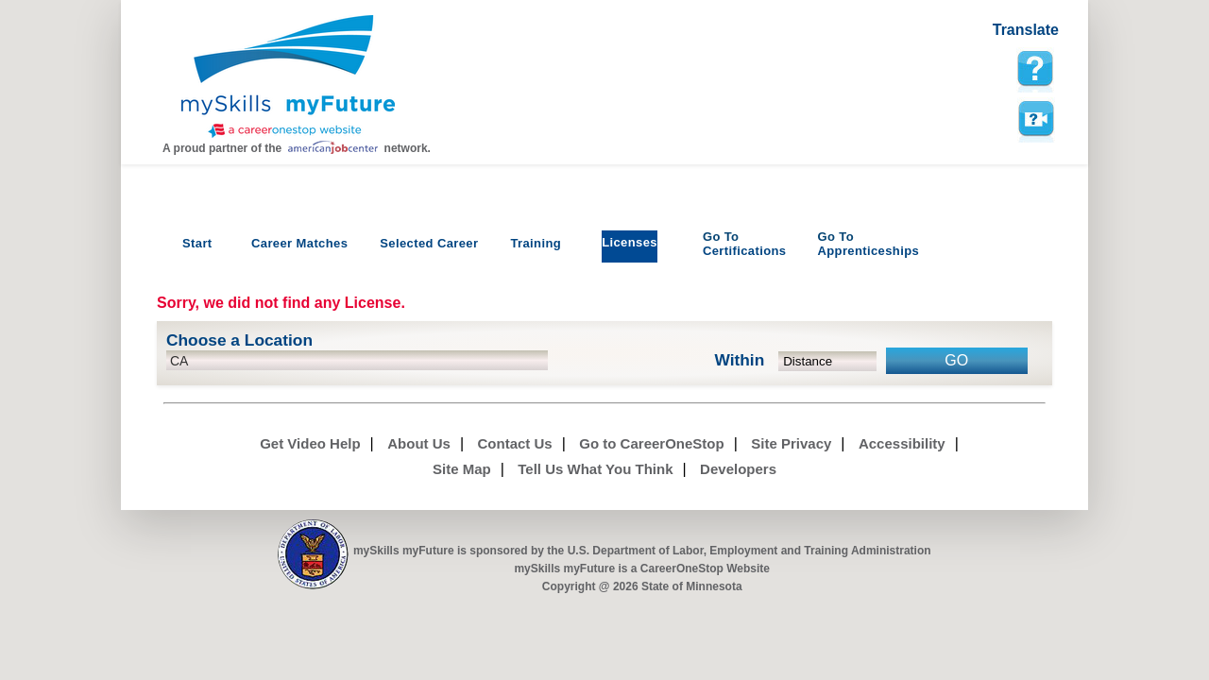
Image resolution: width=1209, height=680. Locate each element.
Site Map (462, 469)
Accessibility (902, 443)
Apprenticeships (868, 244)
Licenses (629, 242)
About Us (419, 443)
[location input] (357, 360)
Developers (738, 469)
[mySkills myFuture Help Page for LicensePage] (1035, 69)
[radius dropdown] (827, 361)
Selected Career (429, 243)
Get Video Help (310, 443)
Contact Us (515, 443)
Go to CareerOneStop (651, 443)
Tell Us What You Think (595, 469)
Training (535, 243)
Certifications (745, 244)
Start (197, 243)
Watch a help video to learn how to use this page (1035, 119)
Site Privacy (791, 443)
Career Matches (299, 243)
